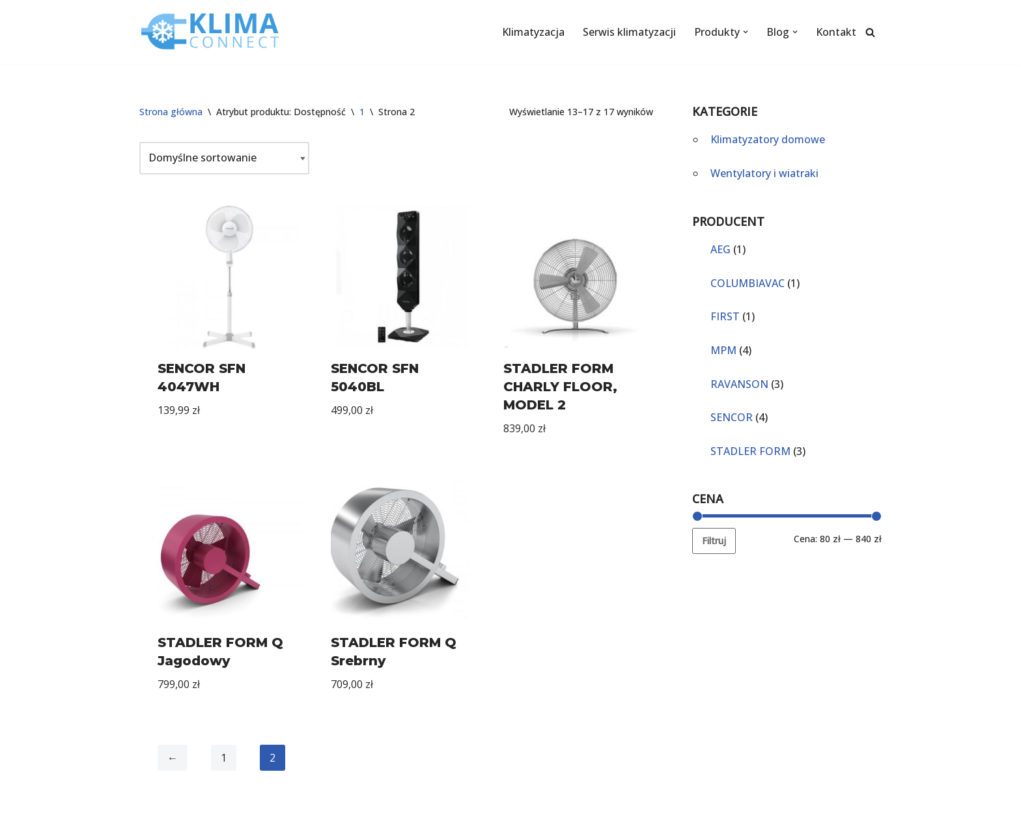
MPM (723, 350)
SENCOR (731, 417)
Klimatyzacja (533, 32)
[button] (745, 32)
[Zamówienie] (224, 158)
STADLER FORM (750, 451)
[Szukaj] (870, 32)
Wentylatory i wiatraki (764, 173)
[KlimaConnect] (211, 32)
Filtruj (714, 540)
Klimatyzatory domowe (767, 139)
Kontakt (836, 32)
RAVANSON (739, 384)
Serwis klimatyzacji (629, 32)
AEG (720, 249)
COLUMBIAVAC (747, 283)
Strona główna (171, 111)
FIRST (725, 316)
